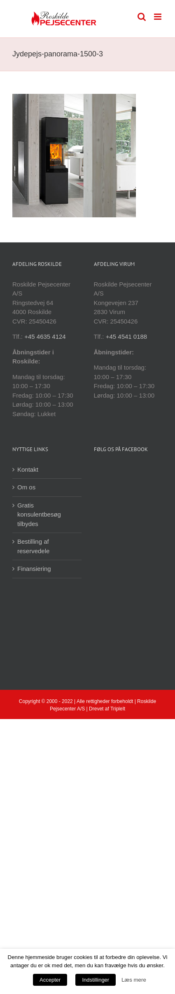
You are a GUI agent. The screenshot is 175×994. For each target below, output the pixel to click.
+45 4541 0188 (126, 336)
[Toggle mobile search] (142, 16)
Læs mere (133, 980)
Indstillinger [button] (95, 980)
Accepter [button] (50, 980)
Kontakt (27, 469)
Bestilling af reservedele (33, 546)
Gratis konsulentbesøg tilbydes (39, 514)
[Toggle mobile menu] (158, 16)
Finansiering (34, 568)
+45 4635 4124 (45, 336)
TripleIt (117, 709)
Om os (26, 487)
